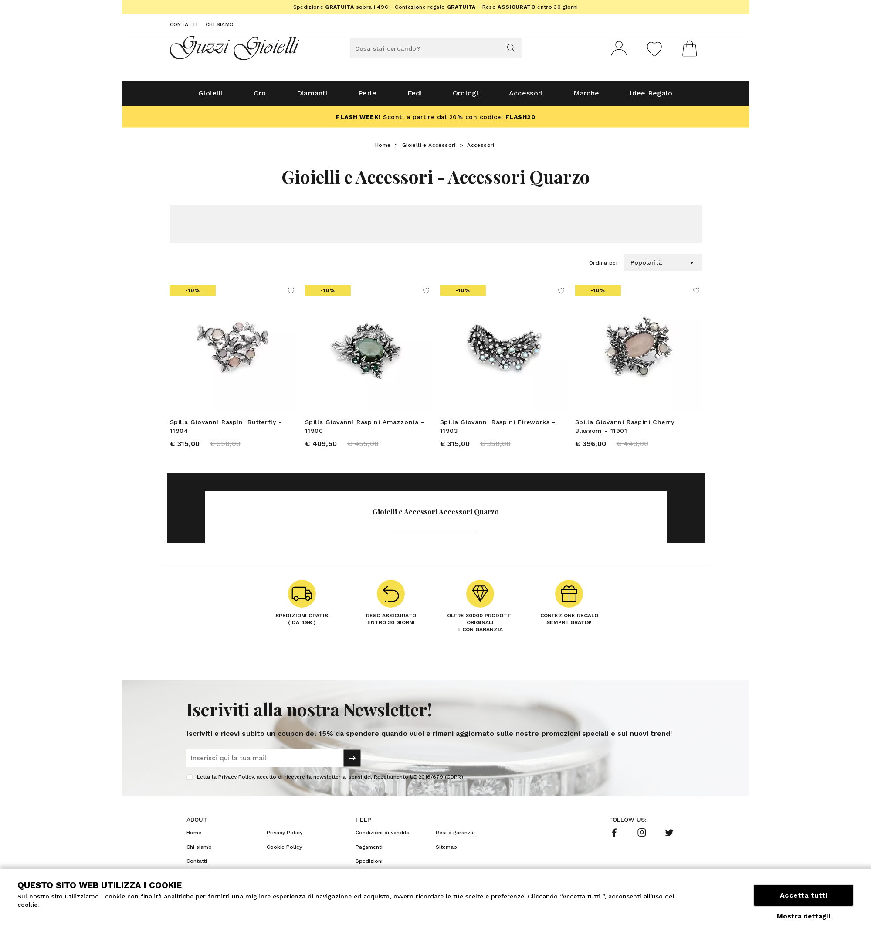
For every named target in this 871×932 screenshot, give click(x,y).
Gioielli (210, 96)
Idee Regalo (651, 96)
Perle (367, 96)
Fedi (414, 96)
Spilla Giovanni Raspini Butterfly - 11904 (226, 430)
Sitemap (446, 851)
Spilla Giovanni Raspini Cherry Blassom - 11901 (624, 430)
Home (383, 149)
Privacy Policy (236, 782)
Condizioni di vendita (383, 837)
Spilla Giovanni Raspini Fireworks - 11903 (498, 430)
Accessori (526, 96)
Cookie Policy (284, 851)
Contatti (184, 24)
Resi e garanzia (455, 837)
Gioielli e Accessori (429, 149)
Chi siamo (220, 24)
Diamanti (312, 96)
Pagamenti (369, 851)
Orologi (465, 96)
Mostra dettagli (803, 916)
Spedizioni (369, 866)
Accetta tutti (803, 896)
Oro (260, 96)
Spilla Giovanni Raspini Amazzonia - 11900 (364, 430)
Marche (586, 96)
